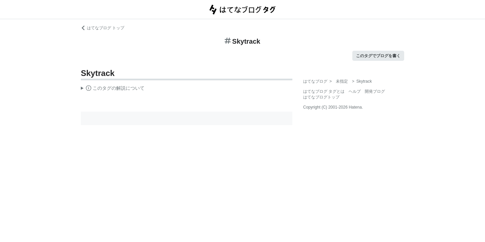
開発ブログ (375, 91)
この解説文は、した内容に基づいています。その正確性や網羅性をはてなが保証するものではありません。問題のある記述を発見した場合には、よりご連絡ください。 (112, 89)
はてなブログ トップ (102, 28)
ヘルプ (355, 91)
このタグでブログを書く (378, 55)
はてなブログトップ (321, 97)
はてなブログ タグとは (324, 91)
